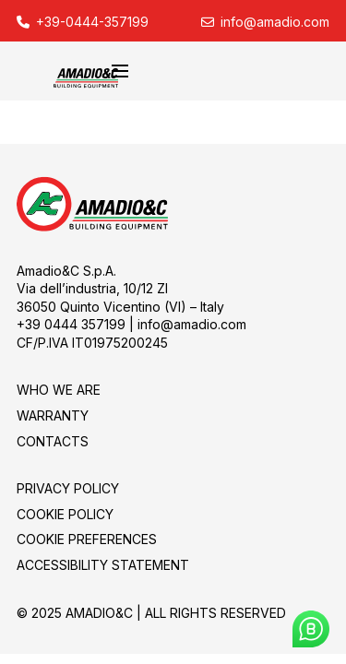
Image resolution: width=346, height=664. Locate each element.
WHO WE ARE (59, 389)
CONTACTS (53, 441)
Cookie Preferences (87, 539)
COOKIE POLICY (65, 514)
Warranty (53, 415)
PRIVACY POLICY (68, 488)
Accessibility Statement (103, 565)
